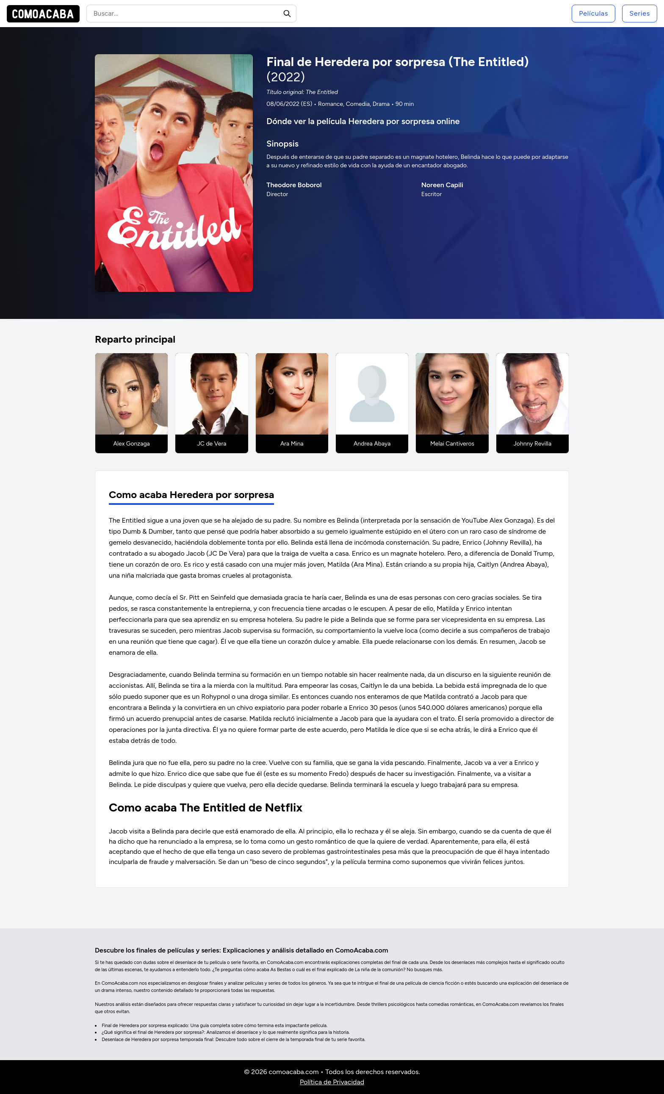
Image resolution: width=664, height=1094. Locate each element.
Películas (593, 13)
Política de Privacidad (332, 1082)
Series (639, 13)
